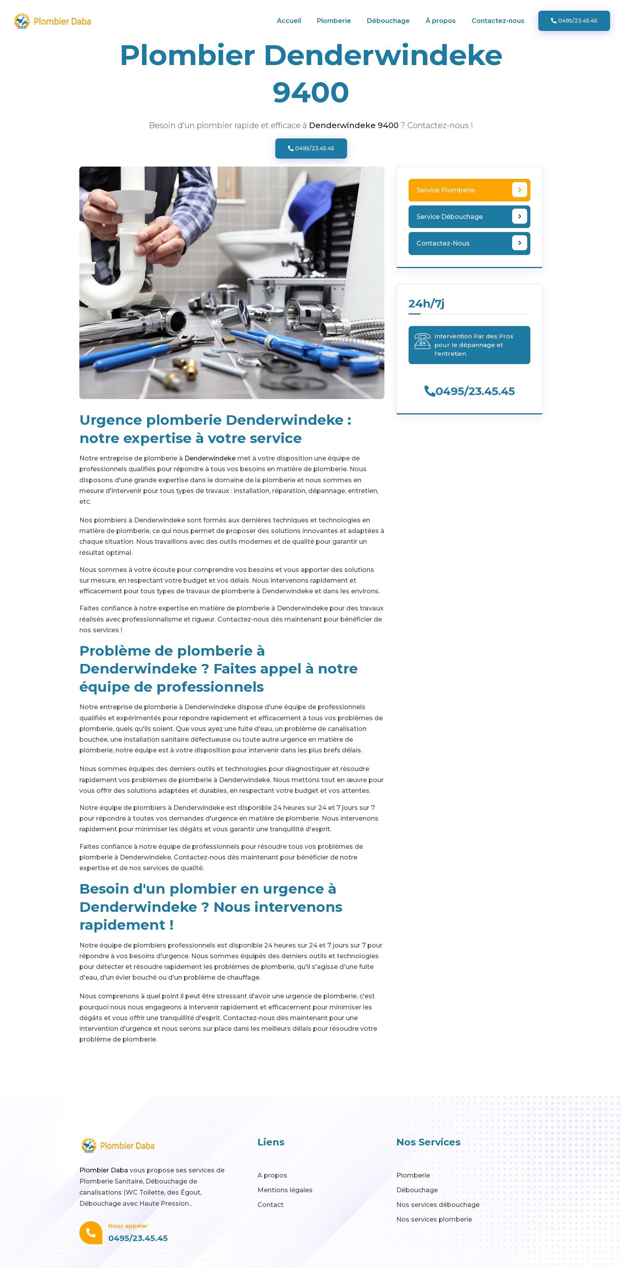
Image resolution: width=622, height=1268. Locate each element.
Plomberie (334, 21)
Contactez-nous (498, 21)
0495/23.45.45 (574, 20)
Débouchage (388, 21)
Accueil (289, 21)
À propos (441, 21)
